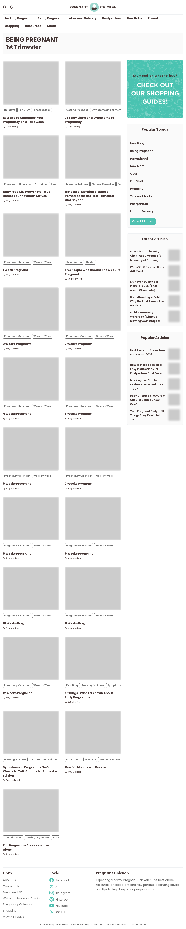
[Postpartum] (155, 204)
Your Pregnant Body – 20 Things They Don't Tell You (147, 415)
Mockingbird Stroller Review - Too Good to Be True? (146, 385)
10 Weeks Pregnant (17, 623)
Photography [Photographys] (42, 110)
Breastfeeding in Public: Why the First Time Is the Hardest (147, 301)
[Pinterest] (59, 899)
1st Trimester (23, 47)
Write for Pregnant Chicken (22, 898)
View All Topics (143, 221)
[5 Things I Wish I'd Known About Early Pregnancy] (93, 658)
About (51, 26)
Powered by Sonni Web (132, 924)
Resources (33, 26)
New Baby (134, 18)
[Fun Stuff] (155, 182)
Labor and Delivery (82, 18)
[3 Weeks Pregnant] (93, 309)
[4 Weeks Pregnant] (31, 379)
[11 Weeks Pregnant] (93, 588)
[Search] (5, 7)
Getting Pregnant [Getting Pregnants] (77, 110)
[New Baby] (155, 144)
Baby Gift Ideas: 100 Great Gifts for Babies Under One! (147, 400)
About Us (9, 880)
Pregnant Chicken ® (60, 924)
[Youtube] (59, 905)
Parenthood (157, 18)
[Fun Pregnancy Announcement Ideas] (31, 811)
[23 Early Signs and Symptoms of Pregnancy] (93, 83)
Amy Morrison (13, 200)
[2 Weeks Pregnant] (31, 309)
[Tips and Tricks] (155, 197)
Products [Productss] (90, 759)
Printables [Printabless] (40, 184)
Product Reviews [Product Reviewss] (110, 759)
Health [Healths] (90, 262)
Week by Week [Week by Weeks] (42, 262)
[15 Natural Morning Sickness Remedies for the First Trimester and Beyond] (93, 157)
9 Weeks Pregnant (79, 554)
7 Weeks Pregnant (79, 484)
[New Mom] (155, 166)
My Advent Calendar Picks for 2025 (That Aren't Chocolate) (144, 286)
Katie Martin (74, 702)
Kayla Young (12, 126)
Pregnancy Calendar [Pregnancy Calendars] (17, 262)
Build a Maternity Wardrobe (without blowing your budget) (145, 317)
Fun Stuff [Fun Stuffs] (24, 110)
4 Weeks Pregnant (17, 414)
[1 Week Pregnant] (31, 235)
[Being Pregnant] (155, 151)
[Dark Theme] (11, 7)
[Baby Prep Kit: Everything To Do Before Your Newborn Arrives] (31, 157)
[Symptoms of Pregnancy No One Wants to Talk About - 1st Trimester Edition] (31, 732)
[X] (59, 886)
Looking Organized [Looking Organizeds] (37, 837)
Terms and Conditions (104, 924)
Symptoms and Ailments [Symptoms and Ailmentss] (107, 110)
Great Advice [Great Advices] (74, 262)
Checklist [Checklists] (25, 184)
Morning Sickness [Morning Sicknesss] (77, 184)
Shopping (11, 26)
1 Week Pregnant (15, 270)
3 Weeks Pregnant (79, 344)
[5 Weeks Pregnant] (93, 379)
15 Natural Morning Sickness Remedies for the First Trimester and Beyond (89, 196)
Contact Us (11, 886)
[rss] (59, 912)
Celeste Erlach (13, 780)
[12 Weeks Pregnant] (31, 658)
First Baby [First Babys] (72, 685)
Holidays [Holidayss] (9, 110)
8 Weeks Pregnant (17, 554)
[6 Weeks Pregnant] (31, 449)
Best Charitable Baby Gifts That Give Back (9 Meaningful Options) (145, 256)
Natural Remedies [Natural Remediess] (103, 184)
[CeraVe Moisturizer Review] (93, 732)
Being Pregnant (50, 18)
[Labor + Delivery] (155, 212)
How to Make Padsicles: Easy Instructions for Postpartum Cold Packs (146, 369)
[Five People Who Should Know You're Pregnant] (93, 235)
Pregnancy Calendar (18, 904)
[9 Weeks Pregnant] (93, 519)
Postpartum (111, 18)
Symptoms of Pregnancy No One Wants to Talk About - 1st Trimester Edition (30, 771)
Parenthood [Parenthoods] (73, 759)
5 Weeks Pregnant (79, 414)
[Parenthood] (155, 159)
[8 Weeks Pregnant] (31, 519)
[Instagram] (59, 893)
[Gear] (155, 174)
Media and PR (12, 892)
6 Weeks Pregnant (17, 484)
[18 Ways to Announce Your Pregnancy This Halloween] (31, 83)
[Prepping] (155, 189)
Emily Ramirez (75, 279)
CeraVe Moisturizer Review (85, 767)
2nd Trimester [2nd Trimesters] (13, 837)
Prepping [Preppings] (9, 184)
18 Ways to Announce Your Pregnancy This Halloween (23, 120)
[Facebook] (59, 880)
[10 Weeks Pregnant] (31, 588)
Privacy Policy (81, 924)
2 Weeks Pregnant (17, 344)
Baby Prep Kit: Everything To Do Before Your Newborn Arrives (27, 194)
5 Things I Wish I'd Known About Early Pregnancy (89, 695)
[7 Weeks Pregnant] (93, 449)
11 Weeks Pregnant (79, 623)
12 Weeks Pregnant (17, 693)
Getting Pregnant (18, 18)
